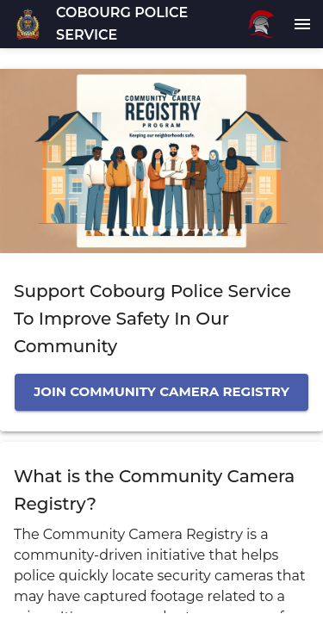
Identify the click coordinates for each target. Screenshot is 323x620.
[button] (28, 24)
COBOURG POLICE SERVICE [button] (122, 23)
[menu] (302, 24)
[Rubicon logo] (261, 24)
